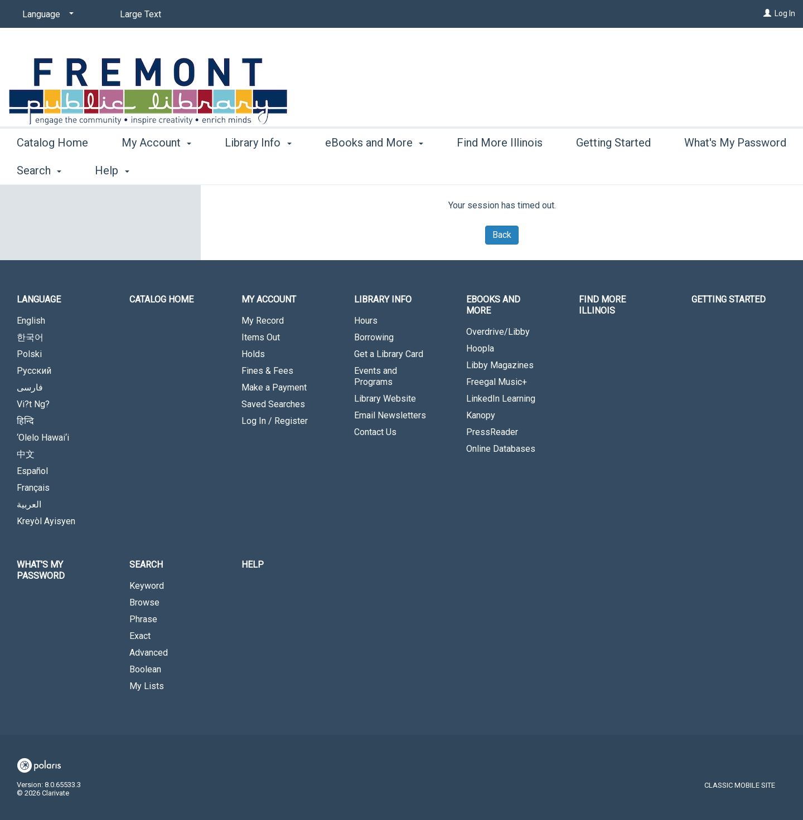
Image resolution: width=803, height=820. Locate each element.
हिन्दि (25, 421)
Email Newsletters (390, 415)
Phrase (143, 619)
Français (33, 487)
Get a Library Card (388, 354)
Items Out (260, 337)
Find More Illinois (500, 168)
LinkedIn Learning (500, 398)
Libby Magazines (500, 365)
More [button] (706, 170)
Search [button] (146, 564)
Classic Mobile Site (739, 785)
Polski (29, 354)
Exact (140, 636)
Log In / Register (274, 421)
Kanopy (480, 415)
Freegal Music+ (496, 382)
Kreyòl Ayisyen (46, 521)
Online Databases (500, 448)
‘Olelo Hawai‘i (43, 437)
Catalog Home (52, 168)
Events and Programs (375, 376)
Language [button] (39, 299)
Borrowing (374, 337)
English (31, 320)
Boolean (145, 669)
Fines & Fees (267, 370)
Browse (144, 602)
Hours (366, 320)
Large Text (140, 14)
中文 (26, 454)
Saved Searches (273, 404)
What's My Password (41, 570)
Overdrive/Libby (498, 331)
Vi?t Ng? (33, 404)
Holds (253, 354)
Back (501, 235)
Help (252, 564)
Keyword (146, 585)
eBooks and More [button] (374, 168)
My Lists (146, 686)
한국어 (30, 337)
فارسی (30, 387)
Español (32, 471)
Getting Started (613, 168)
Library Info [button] (258, 168)
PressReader (492, 432)
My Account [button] (156, 168)
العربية (29, 504)
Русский (34, 370)
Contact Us (375, 432)
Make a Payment (274, 387)
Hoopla (480, 348)
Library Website (385, 398)
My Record (262, 320)
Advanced (148, 652)
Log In (785, 13)
